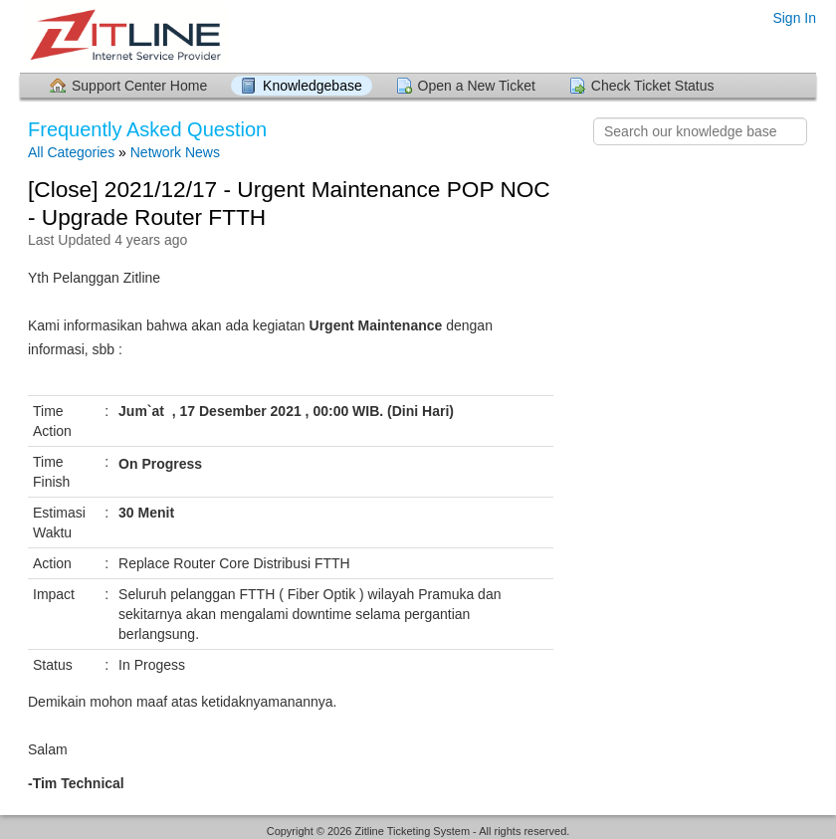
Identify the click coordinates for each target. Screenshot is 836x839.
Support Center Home (139, 86)
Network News (175, 152)
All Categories (71, 152)
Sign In (794, 18)
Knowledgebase (312, 86)
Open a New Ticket (476, 86)
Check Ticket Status (653, 86)
